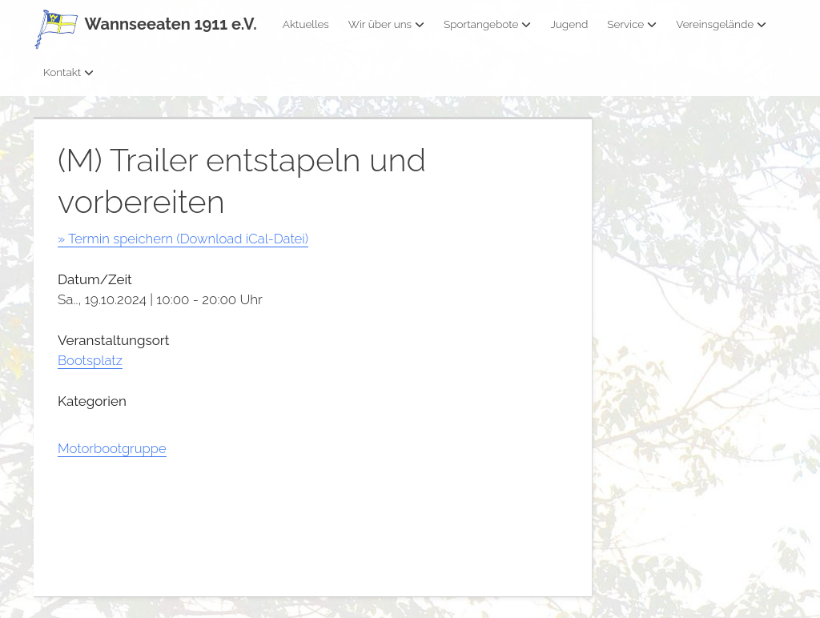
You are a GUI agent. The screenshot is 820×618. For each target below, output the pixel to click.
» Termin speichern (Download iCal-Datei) (185, 239)
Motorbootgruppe (113, 448)
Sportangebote (487, 24)
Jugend (569, 24)
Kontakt (68, 72)
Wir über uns (386, 24)
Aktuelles (306, 24)
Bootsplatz (90, 360)
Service (632, 24)
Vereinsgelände (721, 24)
